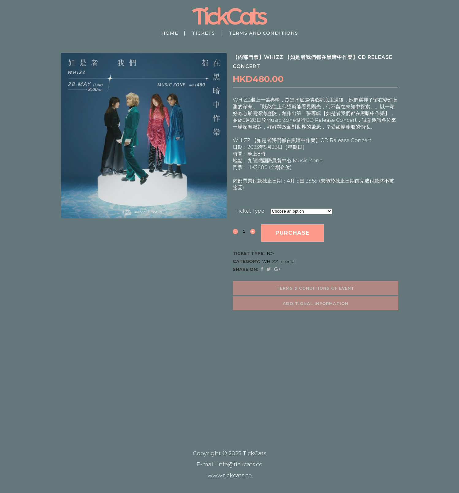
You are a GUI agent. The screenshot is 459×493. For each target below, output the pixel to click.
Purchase (292, 232)
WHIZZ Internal (279, 261)
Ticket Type (250, 211)
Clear (339, 211)
